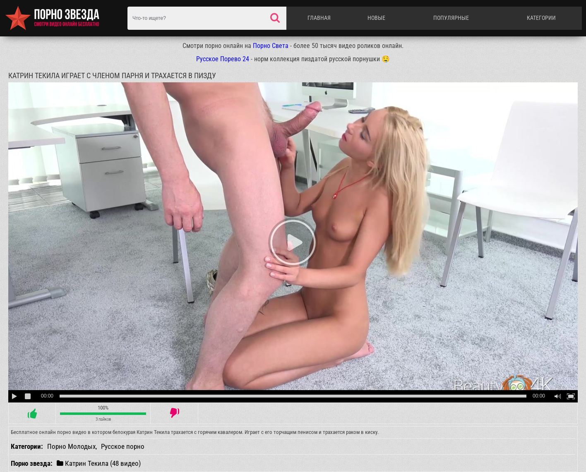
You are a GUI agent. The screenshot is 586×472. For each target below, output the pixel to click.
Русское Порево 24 (222, 59)
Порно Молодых (71, 446)
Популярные (451, 17)
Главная (319, 17)
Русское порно (122, 446)
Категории (541, 17)
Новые (376, 17)
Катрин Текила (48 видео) (99, 463)
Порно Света (270, 46)
